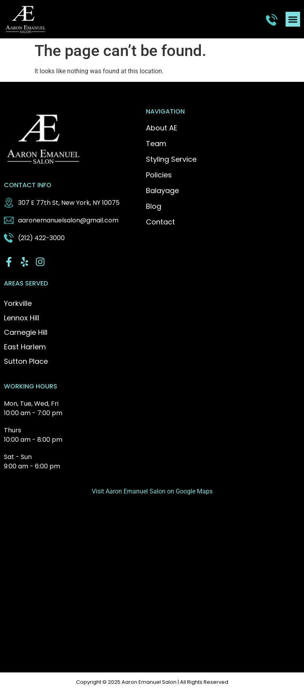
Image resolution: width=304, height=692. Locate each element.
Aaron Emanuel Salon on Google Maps (159, 491)
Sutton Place (26, 361)
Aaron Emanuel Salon (149, 682)
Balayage (162, 191)
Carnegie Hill (25, 332)
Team (156, 144)
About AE (161, 128)
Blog (153, 206)
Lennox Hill (21, 318)
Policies (159, 175)
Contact (160, 222)
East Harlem (25, 347)
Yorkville (18, 303)
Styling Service (171, 159)
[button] (293, 19)
